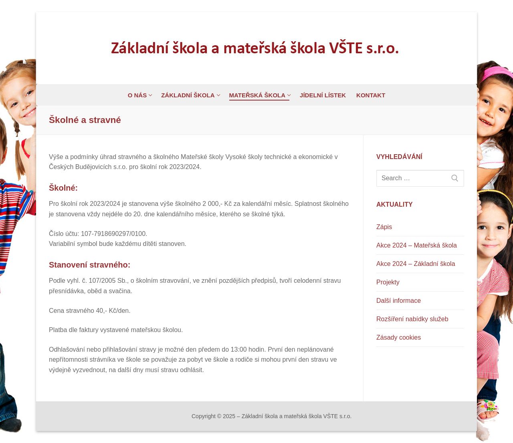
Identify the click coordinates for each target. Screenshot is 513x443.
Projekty (388, 282)
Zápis (384, 227)
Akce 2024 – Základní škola (415, 263)
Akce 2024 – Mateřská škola (416, 245)
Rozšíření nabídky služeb (412, 319)
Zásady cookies (398, 337)
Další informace (398, 300)
